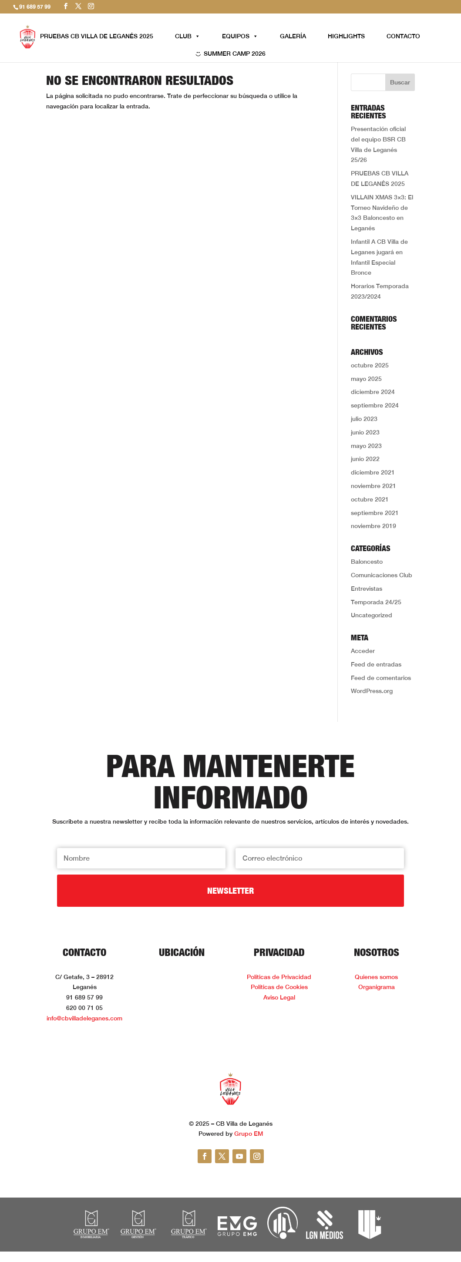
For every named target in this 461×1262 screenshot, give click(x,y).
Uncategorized (371, 615)
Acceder (363, 650)
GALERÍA (293, 36)
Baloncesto (367, 561)
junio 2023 (365, 432)
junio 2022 (365, 458)
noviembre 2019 (373, 525)
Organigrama (376, 986)
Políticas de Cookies (279, 986)
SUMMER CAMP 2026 (235, 53)
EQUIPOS (240, 36)
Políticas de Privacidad (279, 976)
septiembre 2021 (375, 512)
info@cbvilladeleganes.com (84, 1018)
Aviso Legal (279, 997)
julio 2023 (364, 418)
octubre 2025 (370, 365)
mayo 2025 (366, 378)
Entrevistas (366, 588)
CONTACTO (403, 36)
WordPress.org (372, 690)
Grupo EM (248, 1133)
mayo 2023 (366, 445)
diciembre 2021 (373, 472)
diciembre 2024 (373, 391)
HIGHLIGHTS (346, 36)
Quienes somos (376, 976)
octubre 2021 (370, 499)
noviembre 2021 (373, 485)
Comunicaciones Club (381, 575)
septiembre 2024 (375, 405)
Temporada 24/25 (376, 602)
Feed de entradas (376, 664)
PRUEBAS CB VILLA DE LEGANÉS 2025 (96, 36)
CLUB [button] (187, 36)
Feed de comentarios (381, 677)
